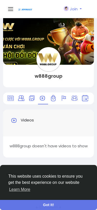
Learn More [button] (19, 189)
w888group (48, 76)
